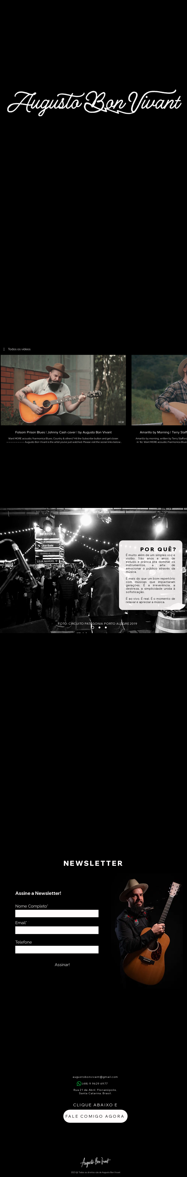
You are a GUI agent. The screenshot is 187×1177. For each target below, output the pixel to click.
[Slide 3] (99, 627)
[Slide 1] (92, 627)
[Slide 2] (106, 627)
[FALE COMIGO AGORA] (95, 1116)
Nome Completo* (31, 906)
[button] (17, 349)
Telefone (23, 942)
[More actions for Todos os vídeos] (17, 349)
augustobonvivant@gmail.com (95, 1077)
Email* (21, 923)
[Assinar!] (62, 964)
